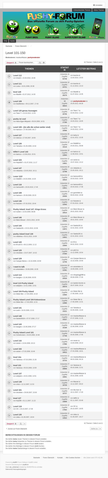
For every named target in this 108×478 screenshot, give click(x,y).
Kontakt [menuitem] (60, 458)
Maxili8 (18, 94)
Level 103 (17, 160)
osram (18, 343)
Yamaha (19, 146)
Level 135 (17, 415)
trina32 (18, 78)
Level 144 (17, 226)
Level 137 (17, 135)
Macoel (75, 382)
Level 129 (17, 259)
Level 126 (17, 144)
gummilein (77, 193)
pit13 (75, 250)
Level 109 (17, 101)
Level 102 (17, 349)
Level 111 (17, 84)
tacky (75, 135)
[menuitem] (9, 469)
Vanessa (19, 360)
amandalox (20, 269)
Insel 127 (17, 398)
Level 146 (17, 217)
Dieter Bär (19, 294)
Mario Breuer (77, 209)
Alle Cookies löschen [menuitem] (73, 458)
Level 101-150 (15, 53)
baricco (18, 154)
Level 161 (17, 390)
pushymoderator (34, 57)
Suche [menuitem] (12, 41)
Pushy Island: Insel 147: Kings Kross (29, 209)
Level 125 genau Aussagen (25, 111)
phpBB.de (25, 464)
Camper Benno (21, 261)
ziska (18, 417)
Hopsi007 (19, 162)
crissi (18, 384)
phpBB (15, 462)
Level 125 (17, 250)
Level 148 (17, 316)
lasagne (19, 277)
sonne (75, 160)
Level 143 (17, 324)
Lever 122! (18, 176)
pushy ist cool (19, 119)
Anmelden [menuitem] (97, 5)
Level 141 (17, 308)
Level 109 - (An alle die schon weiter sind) (31, 127)
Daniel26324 (20, 318)
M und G (19, 245)
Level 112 (17, 75)
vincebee (19, 253)
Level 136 (17, 201)
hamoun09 (77, 176)
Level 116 (17, 185)
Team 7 (18, 113)
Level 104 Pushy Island (23, 291)
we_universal (14, 467)
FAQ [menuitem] (5, 41)
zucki (18, 310)
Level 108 (17, 193)
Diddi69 (76, 143)
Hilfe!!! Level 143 (20, 152)
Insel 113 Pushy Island (23, 283)
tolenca (18, 138)
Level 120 (17, 242)
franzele (19, 203)
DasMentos (20, 104)
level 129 (17, 92)
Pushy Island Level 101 (23, 332)
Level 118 (17, 406)
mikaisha (19, 171)
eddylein (19, 286)
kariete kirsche (78, 283)
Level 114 (17, 275)
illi (74, 242)
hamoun (19, 130)
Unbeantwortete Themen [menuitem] (82, 10)
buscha (75, 75)
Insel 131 (17, 365)
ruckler (18, 212)
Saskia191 (19, 228)
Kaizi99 (18, 401)
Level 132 (17, 341)
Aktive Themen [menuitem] (99, 10)
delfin (75, 398)
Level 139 (17, 382)
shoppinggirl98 (78, 275)
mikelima (19, 236)
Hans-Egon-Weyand (23, 121)
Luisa (18, 86)
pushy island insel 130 (23, 234)
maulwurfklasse (21, 57)
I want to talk (19, 267)
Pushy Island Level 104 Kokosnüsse (29, 300)
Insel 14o (17, 357)
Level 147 (17, 168)
